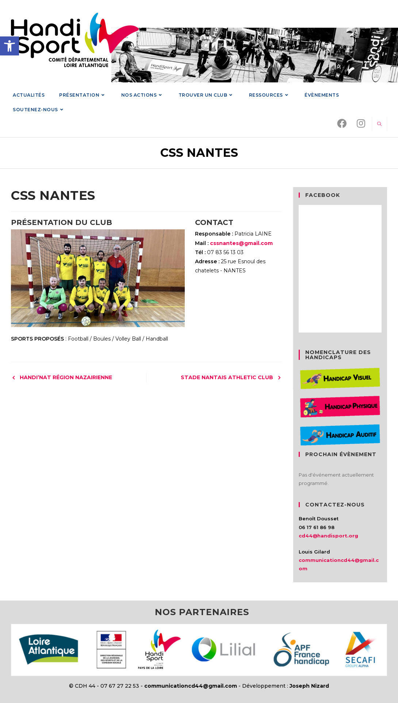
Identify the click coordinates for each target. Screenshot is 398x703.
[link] (9, 45)
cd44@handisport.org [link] (328, 536)
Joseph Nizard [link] (309, 686)
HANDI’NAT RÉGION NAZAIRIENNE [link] (66, 377)
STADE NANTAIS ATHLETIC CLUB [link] (227, 377)
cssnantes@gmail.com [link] (241, 243)
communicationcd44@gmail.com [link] (190, 686)
